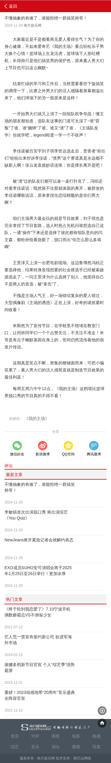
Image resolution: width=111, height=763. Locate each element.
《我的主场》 (36, 418)
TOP (35, 736)
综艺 (15, 746)
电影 (76, 736)
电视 (96, 736)
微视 (76, 746)
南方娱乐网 (32, 25)
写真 (96, 746)
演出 (56, 746)
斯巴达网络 (82, 758)
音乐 (35, 746)
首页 (15, 736)
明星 (56, 736)
